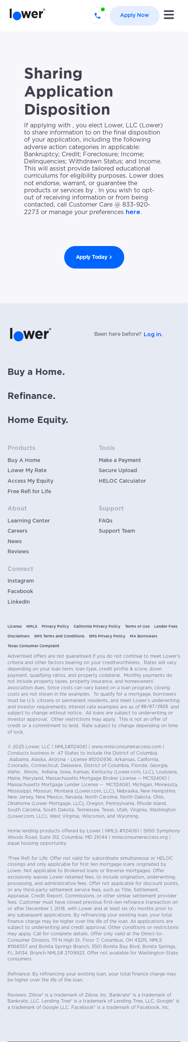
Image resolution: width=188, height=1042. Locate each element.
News (15, 541)
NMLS (31, 626)
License (15, 626)
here (133, 212)
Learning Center (29, 521)
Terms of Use (137, 626)
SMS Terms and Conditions (59, 636)
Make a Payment (120, 460)
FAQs (106, 521)
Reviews (18, 551)
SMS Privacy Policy (107, 636)
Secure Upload (118, 470)
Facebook (20, 591)
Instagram (21, 581)
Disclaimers (19, 636)
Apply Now (134, 15)
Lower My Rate (27, 470)
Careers (17, 531)
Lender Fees (165, 626)
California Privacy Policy (97, 626)
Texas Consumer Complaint (33, 646)
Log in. (153, 334)
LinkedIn (19, 602)
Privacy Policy (55, 626)
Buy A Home (24, 460)
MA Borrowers (143, 636)
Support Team (117, 531)
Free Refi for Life (29, 491)
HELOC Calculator (122, 481)
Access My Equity (30, 481)
